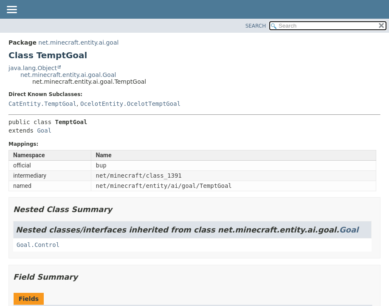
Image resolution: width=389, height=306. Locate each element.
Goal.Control (38, 244)
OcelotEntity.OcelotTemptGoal (130, 103)
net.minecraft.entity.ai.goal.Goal (68, 74)
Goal (44, 130)
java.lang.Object (32, 68)
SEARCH (255, 26)
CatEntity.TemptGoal (42, 103)
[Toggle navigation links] (11, 10)
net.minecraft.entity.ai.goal (78, 42)
